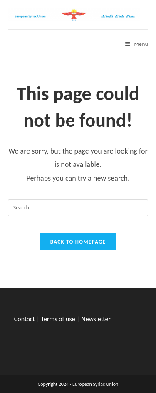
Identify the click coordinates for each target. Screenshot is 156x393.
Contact (24, 319)
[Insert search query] (78, 207)
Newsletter (96, 319)
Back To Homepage (78, 242)
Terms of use (58, 319)
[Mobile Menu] (136, 44)
